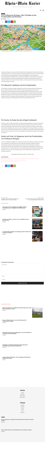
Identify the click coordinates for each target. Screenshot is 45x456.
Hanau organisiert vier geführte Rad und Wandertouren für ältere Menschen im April (17, 308)
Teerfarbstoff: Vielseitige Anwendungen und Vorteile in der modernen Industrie (16, 232)
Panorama (3, 13)
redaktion (4, 18)
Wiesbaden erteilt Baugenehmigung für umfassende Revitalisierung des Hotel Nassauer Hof (15, 345)
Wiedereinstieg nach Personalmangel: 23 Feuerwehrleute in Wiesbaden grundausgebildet (16, 333)
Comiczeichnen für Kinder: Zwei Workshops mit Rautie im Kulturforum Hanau (16, 358)
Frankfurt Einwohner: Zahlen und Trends (10, 161)
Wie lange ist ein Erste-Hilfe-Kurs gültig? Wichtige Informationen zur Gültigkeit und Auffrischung (14, 207)
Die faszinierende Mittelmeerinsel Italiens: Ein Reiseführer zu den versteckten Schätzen (20, 158)
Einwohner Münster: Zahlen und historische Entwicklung (14, 160)
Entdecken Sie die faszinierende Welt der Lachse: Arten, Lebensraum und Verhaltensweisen (34, 199)
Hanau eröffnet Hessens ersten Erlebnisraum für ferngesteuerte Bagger (14, 321)
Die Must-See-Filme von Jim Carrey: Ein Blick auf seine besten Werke (15, 220)
